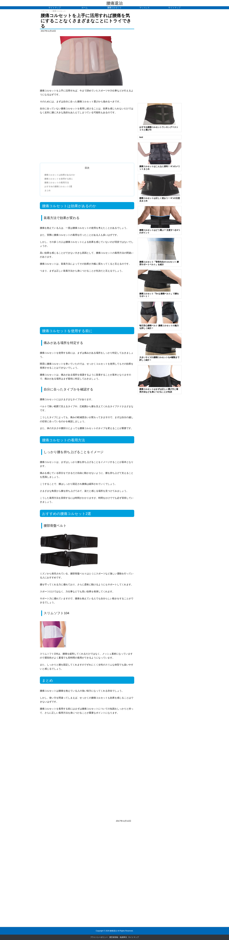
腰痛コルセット (59, 11)
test (141, 137)
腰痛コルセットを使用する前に (58, 179)
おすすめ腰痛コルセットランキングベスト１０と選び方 (158, 128)
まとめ (47, 190)
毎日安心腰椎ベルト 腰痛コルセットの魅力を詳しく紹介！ (159, 326)
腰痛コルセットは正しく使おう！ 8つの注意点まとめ (159, 199)
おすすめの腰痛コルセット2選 (58, 186)
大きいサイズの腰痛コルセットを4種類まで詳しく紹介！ (159, 358)
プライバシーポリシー (99, 937)
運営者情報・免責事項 (118, 937)
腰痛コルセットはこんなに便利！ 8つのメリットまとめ (159, 167)
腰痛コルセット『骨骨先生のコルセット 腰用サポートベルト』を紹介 (159, 263)
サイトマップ (133, 937)
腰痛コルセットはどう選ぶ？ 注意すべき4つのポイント (159, 231)
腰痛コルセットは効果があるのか (59, 175)
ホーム (45, 11)
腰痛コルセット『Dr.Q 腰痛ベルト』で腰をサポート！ (159, 294)
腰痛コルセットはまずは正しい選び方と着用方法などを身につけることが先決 (158, 390)
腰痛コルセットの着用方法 (56, 182)
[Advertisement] (87, 142)
